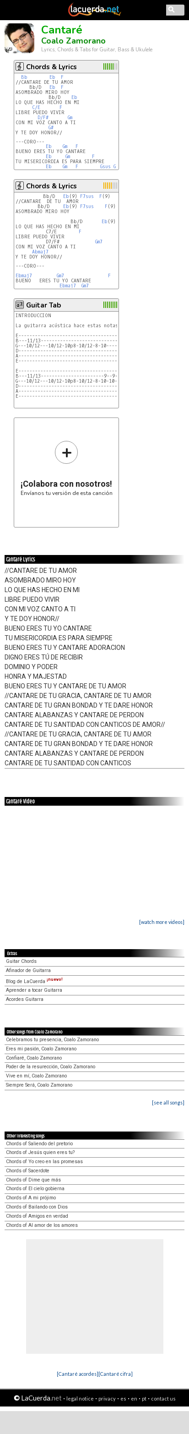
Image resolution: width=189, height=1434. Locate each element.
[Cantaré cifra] (115, 1374)
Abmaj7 (40, 252)
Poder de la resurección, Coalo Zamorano (50, 1067)
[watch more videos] (161, 922)
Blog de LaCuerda (34, 981)
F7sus (87, 196)
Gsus (105, 167)
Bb (24, 77)
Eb (52, 77)
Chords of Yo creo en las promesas (44, 1162)
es (123, 1398)
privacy (107, 1398)
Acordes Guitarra (24, 999)
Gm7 (99, 242)
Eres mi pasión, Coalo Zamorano (41, 1049)
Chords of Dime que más (33, 1180)
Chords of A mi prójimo (31, 1198)
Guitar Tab (43, 305)
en (134, 1398)
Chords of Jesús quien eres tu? (40, 1152)
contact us (163, 1398)
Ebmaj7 (24, 276)
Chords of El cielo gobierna (35, 1189)
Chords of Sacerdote (27, 1171)
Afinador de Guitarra (28, 970)
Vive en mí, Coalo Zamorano (36, 1076)
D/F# (43, 118)
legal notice (80, 1398)
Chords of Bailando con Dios (37, 1207)
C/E (36, 107)
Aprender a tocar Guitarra (34, 990)
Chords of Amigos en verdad (37, 1216)
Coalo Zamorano (73, 40)
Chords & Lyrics (51, 66)
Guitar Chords (21, 961)
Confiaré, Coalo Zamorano (34, 1058)
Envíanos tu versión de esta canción (67, 468)
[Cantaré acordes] (77, 1374)
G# (51, 128)
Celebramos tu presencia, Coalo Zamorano (52, 1040)
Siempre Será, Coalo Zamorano (39, 1085)
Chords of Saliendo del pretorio (39, 1144)
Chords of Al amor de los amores (42, 1225)
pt (144, 1398)
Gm (70, 118)
